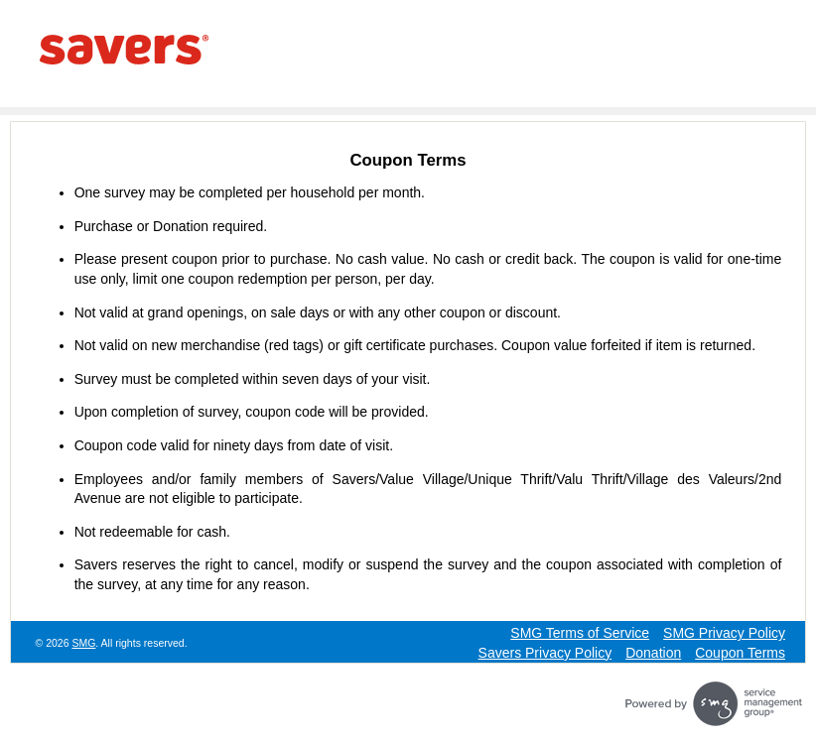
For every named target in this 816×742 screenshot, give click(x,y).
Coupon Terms (740, 653)
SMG (83, 643)
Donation (653, 653)
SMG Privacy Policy (724, 633)
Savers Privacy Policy (545, 653)
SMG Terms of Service (579, 633)
